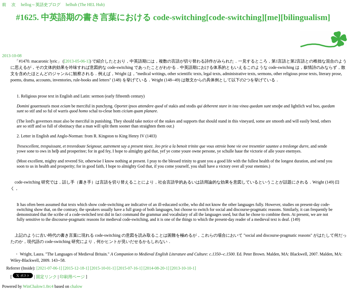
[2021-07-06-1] (49, 268)
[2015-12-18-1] (76, 268)
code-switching (235, 17)
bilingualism (305, 17)
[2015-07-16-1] (129, 268)
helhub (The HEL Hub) (85, 4)
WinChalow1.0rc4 (38, 286)
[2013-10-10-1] (183, 268)
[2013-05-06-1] (77, 61)
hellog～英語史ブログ (41, 4)
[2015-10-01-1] (103, 268)
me (272, 17)
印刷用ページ (72, 276)
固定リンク (46, 276)
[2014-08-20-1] (156, 268)
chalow (76, 286)
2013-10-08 (12, 55)
